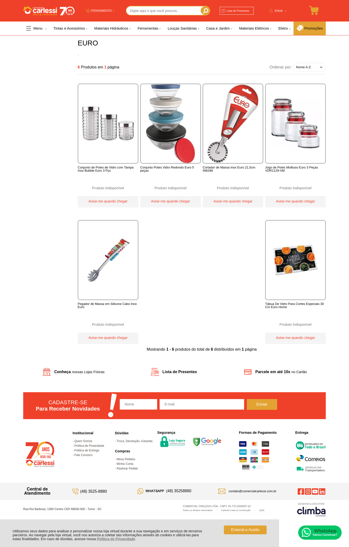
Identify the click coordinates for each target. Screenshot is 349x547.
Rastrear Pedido (127, 477)
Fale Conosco (83, 463)
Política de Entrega (86, 458)
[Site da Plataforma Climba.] (311, 518)
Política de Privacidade (116, 539)
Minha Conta (125, 472)
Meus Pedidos (126, 467)
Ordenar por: (281, 67)
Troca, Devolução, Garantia (134, 449)
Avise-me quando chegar (108, 200)
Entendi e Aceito (245, 530)
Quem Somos (83, 449)
